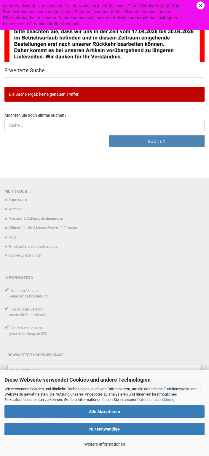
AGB (12, 237)
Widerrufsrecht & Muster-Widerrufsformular (43, 228)
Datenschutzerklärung (155, 399)
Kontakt (15, 209)
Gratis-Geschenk (23, 328)
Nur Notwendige (104, 429)
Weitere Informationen (104, 444)
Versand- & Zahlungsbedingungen (36, 219)
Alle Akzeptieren (104, 411)
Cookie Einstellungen (25, 255)
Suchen (157, 141)
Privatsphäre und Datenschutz (33, 246)
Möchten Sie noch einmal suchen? (35, 115)
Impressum (18, 200)
